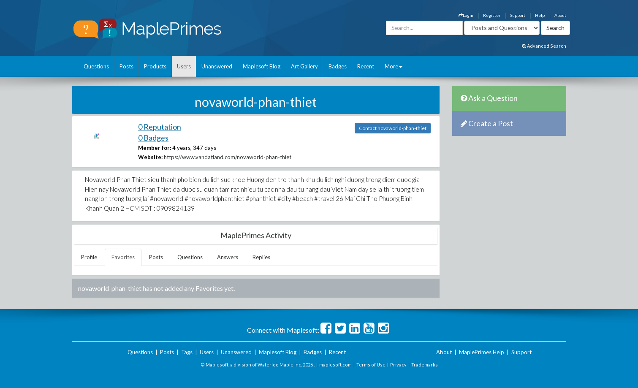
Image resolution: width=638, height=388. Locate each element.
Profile (89, 257)
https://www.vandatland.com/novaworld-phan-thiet (227, 157)
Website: (150, 157)
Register (491, 15)
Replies (261, 257)
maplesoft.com (335, 364)
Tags (187, 352)
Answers (227, 257)
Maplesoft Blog (261, 66)
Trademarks (424, 364)
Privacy (398, 364)
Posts (126, 66)
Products (155, 66)
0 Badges (153, 137)
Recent (365, 66)
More (393, 66)
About (560, 15)
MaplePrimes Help (481, 352)
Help (540, 15)
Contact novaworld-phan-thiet (392, 128)
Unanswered (216, 66)
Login (466, 15)
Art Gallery (304, 66)
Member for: (154, 147)
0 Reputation (159, 126)
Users (184, 66)
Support (517, 15)
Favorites (123, 257)
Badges (338, 66)
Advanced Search (544, 46)
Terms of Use (371, 364)
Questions (96, 66)
